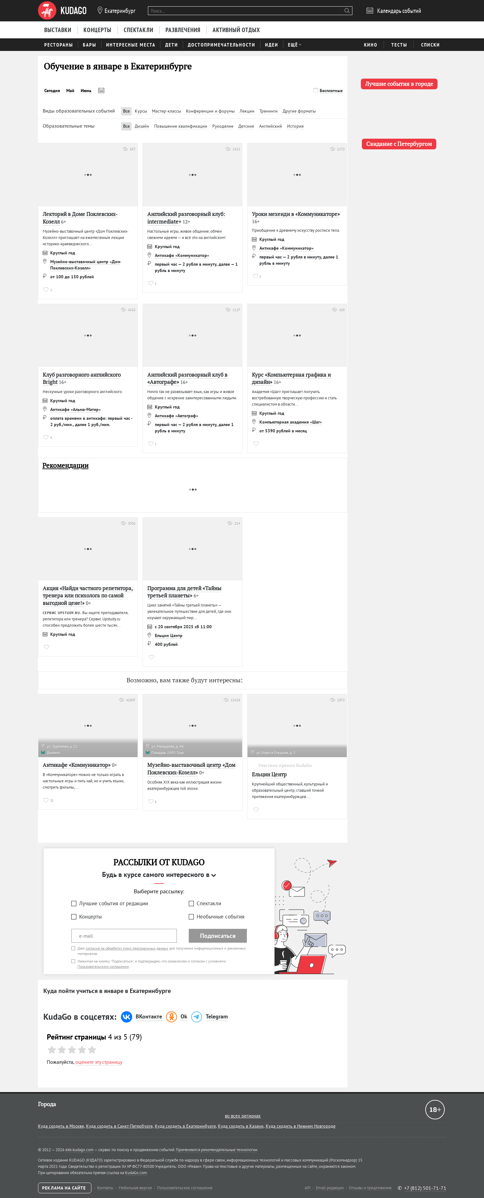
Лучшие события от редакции (113, 903)
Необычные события (220, 916)
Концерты (90, 916)
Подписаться (218, 936)
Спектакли (209, 903)
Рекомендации (65, 465)
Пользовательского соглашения (103, 966)
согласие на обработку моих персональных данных (127, 948)
